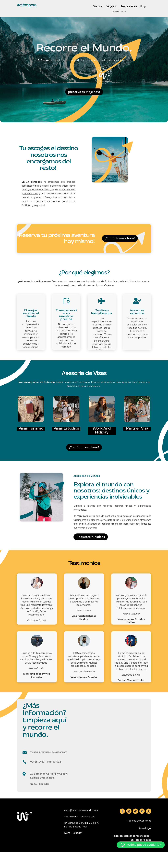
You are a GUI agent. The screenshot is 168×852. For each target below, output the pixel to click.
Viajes (110, 6)
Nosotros (118, 11)
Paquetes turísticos (90, 537)
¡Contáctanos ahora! (120, 238)
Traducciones (129, 6)
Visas (96, 6)
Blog (143, 6)
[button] (141, 844)
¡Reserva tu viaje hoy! (84, 92)
